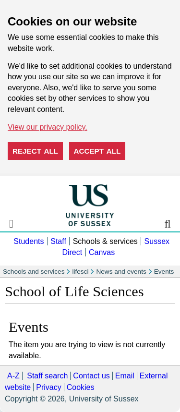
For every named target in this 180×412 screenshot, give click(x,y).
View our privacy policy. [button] (47, 127)
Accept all (97, 151)
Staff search (47, 376)
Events (164, 271)
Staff (58, 241)
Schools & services (105, 241)
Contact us (91, 376)
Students (28, 241)
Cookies (81, 387)
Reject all (35, 151)
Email (124, 376)
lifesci (80, 271)
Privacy (48, 387)
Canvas (102, 252)
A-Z (13, 376)
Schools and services (33, 271)
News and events (121, 271)
